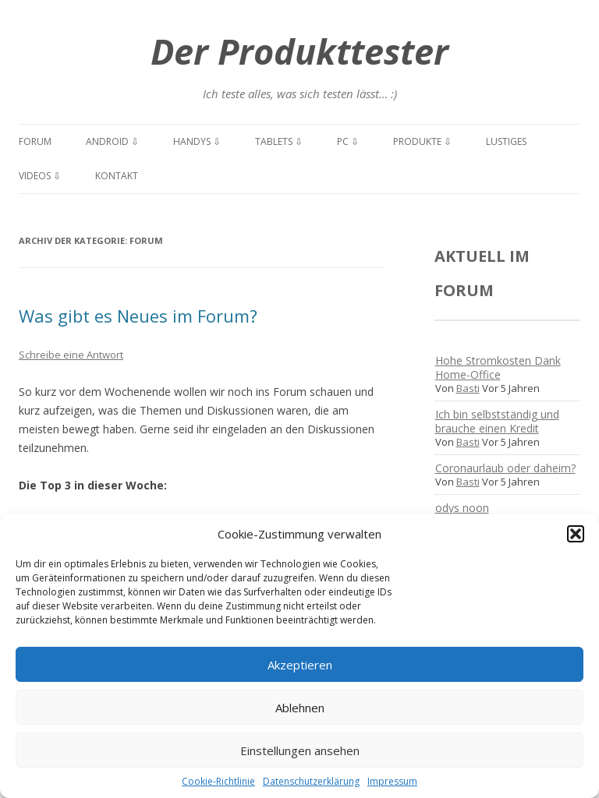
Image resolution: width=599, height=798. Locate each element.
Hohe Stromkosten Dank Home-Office (498, 367)
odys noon (462, 507)
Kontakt (116, 175)
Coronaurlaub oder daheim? (505, 468)
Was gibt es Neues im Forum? (138, 315)
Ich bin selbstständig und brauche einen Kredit (497, 421)
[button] (575, 534)
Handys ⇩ (197, 141)
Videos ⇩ (40, 175)
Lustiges (506, 141)
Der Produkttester (299, 51)
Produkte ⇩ (422, 141)
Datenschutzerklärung (311, 781)
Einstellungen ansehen (300, 750)
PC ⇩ (348, 141)
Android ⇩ (112, 141)
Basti (468, 388)
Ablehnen (299, 707)
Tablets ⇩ (279, 141)
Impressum (392, 781)
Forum (35, 141)
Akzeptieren (300, 665)
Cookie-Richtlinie (218, 781)
